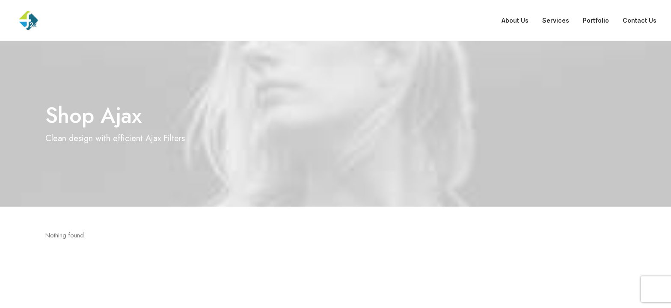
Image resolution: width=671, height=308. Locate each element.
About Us (515, 20)
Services (555, 20)
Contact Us (639, 20)
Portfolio (596, 20)
